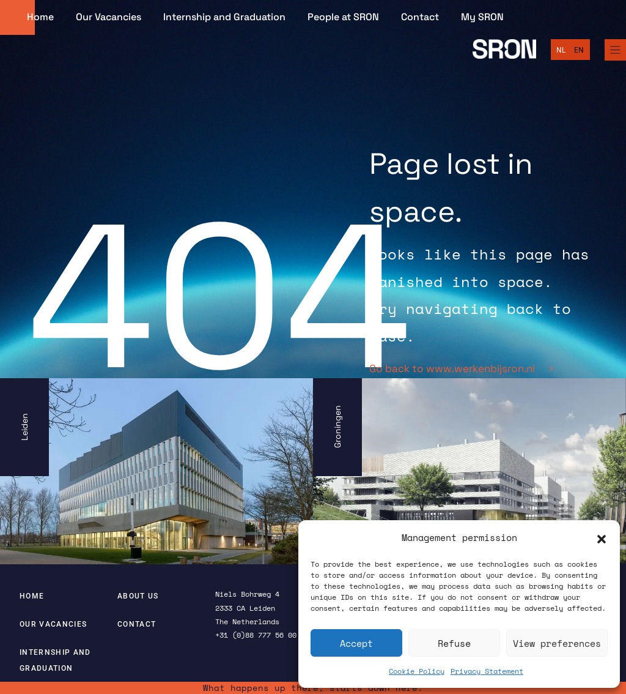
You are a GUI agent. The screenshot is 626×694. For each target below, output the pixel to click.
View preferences (557, 643)
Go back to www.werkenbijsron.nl (461, 368)
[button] (601, 538)
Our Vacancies (108, 17)
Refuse (454, 643)
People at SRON (343, 17)
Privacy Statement (487, 671)
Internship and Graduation (224, 17)
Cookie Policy (416, 671)
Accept (356, 643)
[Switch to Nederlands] (560, 50)
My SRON (482, 17)
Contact (420, 17)
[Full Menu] (615, 50)
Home (40, 17)
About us (138, 596)
